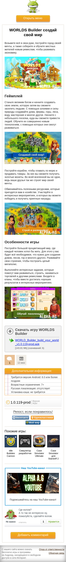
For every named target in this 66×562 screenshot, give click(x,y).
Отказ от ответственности (51, 549)
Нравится (53, 521)
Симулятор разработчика (26, 452)
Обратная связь (56, 553)
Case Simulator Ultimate (39, 453)
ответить (22, 522)
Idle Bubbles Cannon (11, 453)
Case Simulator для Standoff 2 (53, 454)
